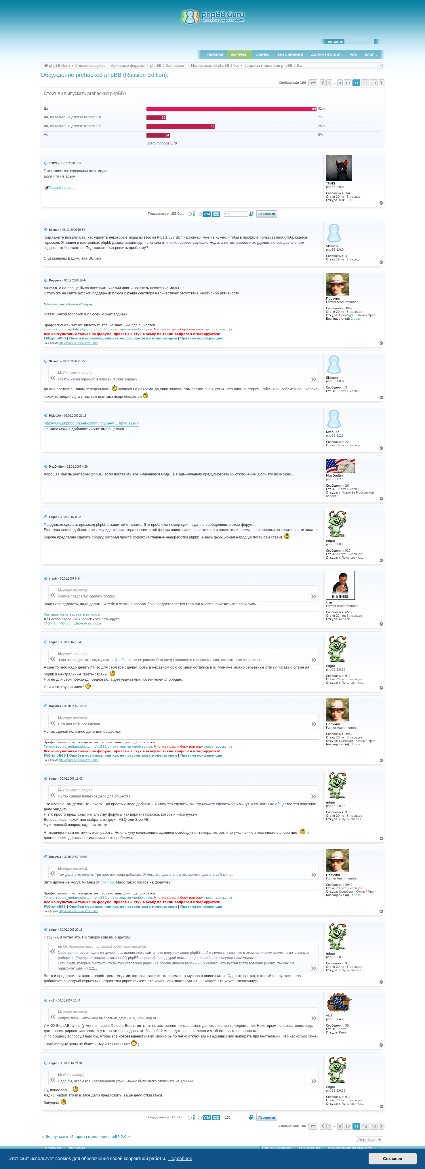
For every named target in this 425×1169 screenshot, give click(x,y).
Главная (215, 55)
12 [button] (365, 82)
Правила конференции (201, 338)
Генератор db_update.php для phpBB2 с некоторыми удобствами (98, 329)
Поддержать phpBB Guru (166, 213)
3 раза (356, 318)
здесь (209, 329)
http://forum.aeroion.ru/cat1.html (78, 343)
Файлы (262, 55)
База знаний (290, 55)
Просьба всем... (62, 188)
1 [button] (329, 82)
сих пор (107, 882)
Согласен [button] (392, 1158)
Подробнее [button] (180, 1158)
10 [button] (348, 82)
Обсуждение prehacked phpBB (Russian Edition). (104, 75)
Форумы (239, 55)
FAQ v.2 (50, 623)
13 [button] (374, 82)
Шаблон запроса (87, 623)
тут (229, 329)
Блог (369, 55)
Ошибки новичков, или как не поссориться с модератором (123, 338)
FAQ (353, 55)
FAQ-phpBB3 (55, 338)
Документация (326, 55)
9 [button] (340, 82)
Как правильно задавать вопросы (72, 614)
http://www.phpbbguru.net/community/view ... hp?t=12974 (91, 423)
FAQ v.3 (64, 623)
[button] (312, 82)
